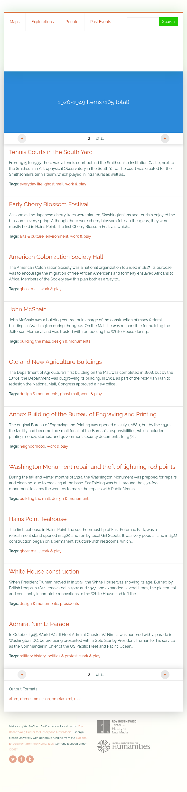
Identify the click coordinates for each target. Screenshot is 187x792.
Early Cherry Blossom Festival (49, 204)
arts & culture (32, 236)
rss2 (77, 698)
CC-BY (13, 749)
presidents (69, 603)
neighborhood (32, 446)
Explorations (42, 21)
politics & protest (62, 656)
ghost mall (53, 184)
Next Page (165, 138)
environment (57, 236)
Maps (14, 21)
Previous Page (22, 138)
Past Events (100, 21)
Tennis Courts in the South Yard (51, 152)
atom (13, 698)
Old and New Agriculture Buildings (55, 361)
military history (33, 656)
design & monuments (71, 341)
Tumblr (30, 758)
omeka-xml (62, 698)
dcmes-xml (30, 698)
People (72, 21)
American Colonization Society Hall (56, 256)
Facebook (21, 758)
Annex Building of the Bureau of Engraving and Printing (83, 414)
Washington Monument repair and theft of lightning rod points (92, 466)
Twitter (13, 758)
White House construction (44, 571)
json (46, 698)
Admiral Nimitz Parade (39, 623)
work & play (75, 184)
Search (168, 21)
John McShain (28, 309)
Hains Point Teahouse (37, 518)
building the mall (35, 341)
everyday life (31, 184)
